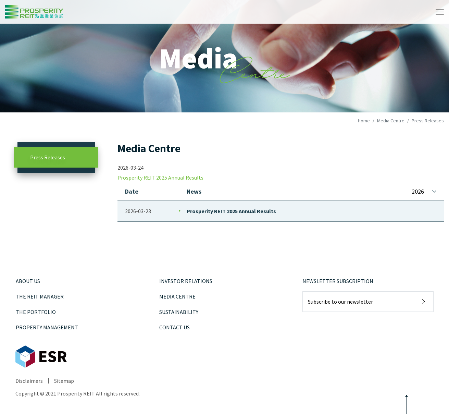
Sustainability (178, 311)
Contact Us (174, 327)
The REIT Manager (40, 296)
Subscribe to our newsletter (340, 301)
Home (364, 121)
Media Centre (390, 121)
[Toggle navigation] (440, 12)
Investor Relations (185, 281)
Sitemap (64, 380)
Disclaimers (29, 380)
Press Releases (47, 157)
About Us (28, 281)
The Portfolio (36, 311)
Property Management (47, 327)
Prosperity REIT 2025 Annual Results (231, 211)
